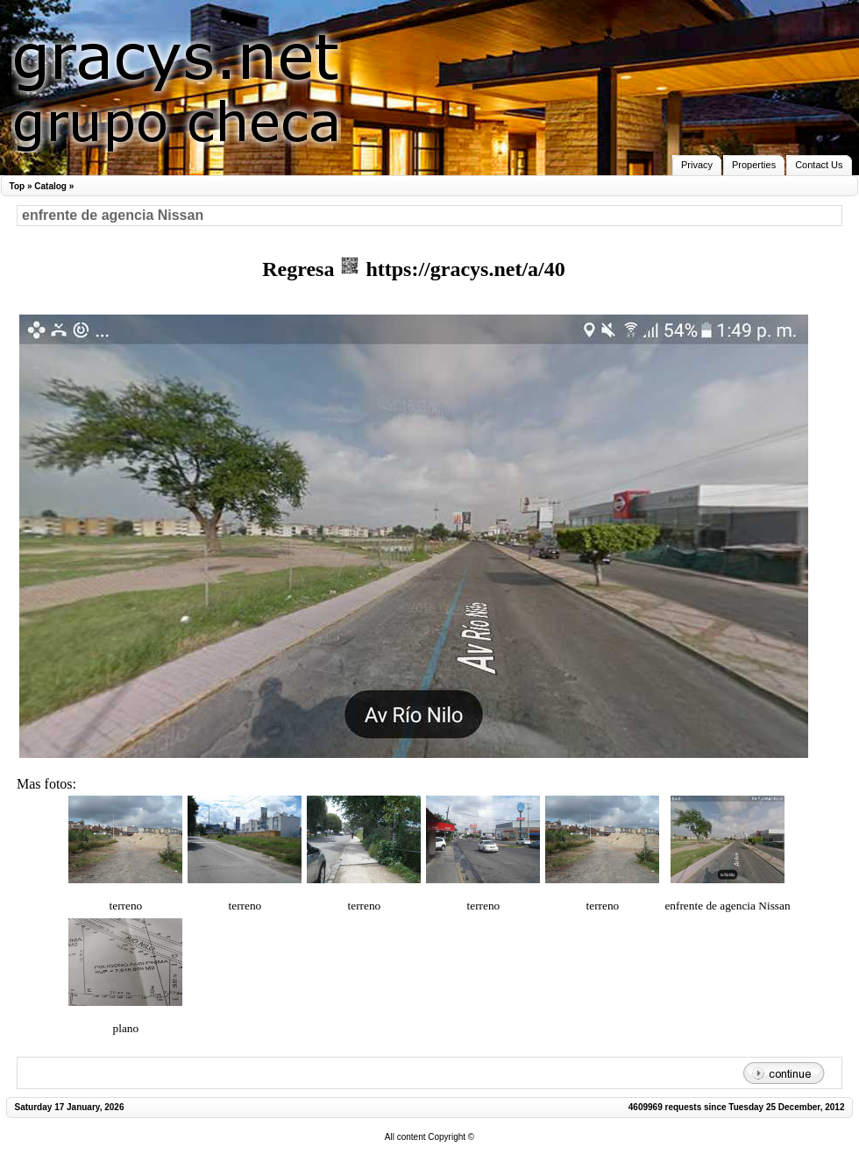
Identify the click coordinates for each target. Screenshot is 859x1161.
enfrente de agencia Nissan (727, 905)
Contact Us (818, 164)
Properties (754, 164)
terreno (126, 905)
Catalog (50, 186)
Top (17, 186)
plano (126, 1028)
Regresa (300, 269)
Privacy (697, 164)
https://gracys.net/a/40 (451, 269)
